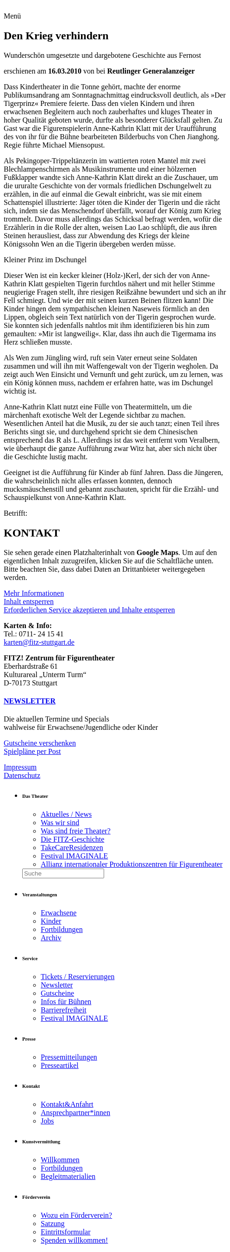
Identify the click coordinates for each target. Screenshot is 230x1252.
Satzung (53, 1223)
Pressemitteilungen (69, 1057)
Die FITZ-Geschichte (72, 839)
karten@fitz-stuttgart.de (39, 642)
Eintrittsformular (66, 1232)
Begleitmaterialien (68, 1176)
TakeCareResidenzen (72, 847)
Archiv (51, 938)
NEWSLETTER (30, 701)
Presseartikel (60, 1065)
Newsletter (57, 985)
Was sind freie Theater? (76, 831)
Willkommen (60, 1160)
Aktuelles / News (66, 814)
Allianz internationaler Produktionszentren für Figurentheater (132, 864)
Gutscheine (57, 993)
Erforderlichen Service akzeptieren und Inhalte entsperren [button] (89, 610)
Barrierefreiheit (64, 1010)
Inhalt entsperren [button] (29, 601)
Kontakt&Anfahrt (67, 1104)
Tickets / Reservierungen (77, 977)
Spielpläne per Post (32, 751)
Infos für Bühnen (66, 1001)
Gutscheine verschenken (40, 743)
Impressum (20, 767)
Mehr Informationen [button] (34, 593)
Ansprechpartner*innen (75, 1112)
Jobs (47, 1121)
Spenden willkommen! (74, 1240)
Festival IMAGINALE (74, 856)
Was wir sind (60, 822)
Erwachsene (58, 913)
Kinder (51, 921)
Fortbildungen (62, 929)
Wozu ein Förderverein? (76, 1215)
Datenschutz (22, 775)
